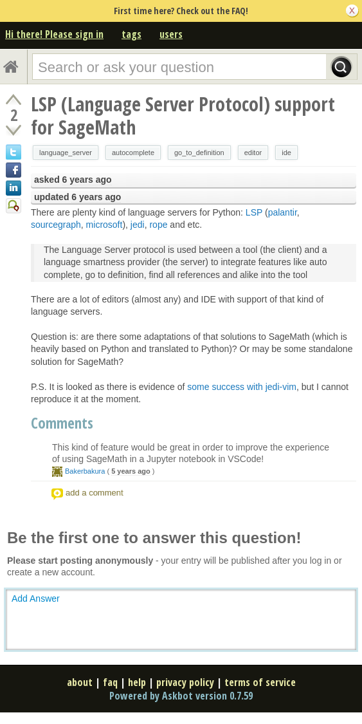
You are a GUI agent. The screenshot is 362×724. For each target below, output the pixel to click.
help (137, 682)
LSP (254, 212)
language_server (65, 152)
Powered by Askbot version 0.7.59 (181, 696)
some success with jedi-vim (241, 387)
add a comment (94, 492)
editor (253, 152)
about (80, 682)
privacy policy (185, 682)
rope (158, 224)
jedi (138, 224)
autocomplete (133, 152)
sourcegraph (56, 224)
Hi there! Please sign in (54, 34)
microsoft (104, 224)
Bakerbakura (85, 471)
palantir (282, 212)
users (171, 34)
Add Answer (36, 598)
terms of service (260, 682)
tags (131, 34)
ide (286, 152)
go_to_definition (199, 152)
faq (110, 682)
